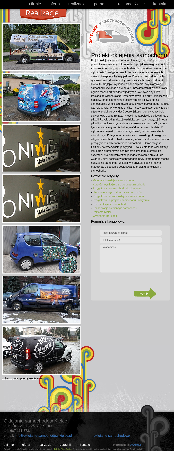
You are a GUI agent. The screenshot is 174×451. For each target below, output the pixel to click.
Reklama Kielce (102, 212)
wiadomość (131, 259)
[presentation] (130, 280)
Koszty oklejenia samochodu (110, 204)
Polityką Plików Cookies (63, 449)
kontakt (159, 4)
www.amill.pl (135, 445)
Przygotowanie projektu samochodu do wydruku (122, 200)
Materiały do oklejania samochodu (113, 180)
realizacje (76, 4)
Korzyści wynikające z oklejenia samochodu (119, 184)
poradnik (102, 4)
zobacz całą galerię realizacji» (22, 378)
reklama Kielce (131, 4)
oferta (54, 4)
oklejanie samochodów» (112, 435)
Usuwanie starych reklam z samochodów (117, 192)
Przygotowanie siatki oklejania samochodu (118, 196)
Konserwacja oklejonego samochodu (115, 208)
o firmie (34, 4)
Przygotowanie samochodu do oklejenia (117, 188)
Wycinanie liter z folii (105, 215)
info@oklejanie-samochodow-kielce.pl (43, 435)
